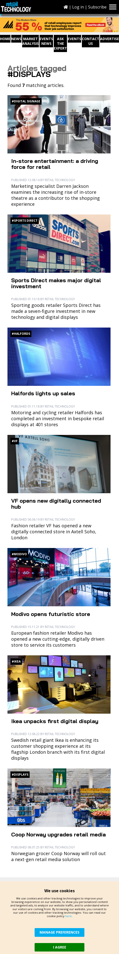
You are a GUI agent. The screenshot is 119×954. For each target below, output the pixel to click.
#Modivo (19, 554)
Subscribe (97, 7)
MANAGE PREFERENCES (59, 932)
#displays (20, 774)
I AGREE (59, 947)
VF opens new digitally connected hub (56, 503)
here (68, 916)
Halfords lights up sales (43, 393)
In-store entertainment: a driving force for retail (54, 163)
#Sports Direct (25, 220)
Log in (78, 7)
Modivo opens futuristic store (50, 614)
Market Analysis (30, 41)
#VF (15, 441)
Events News (46, 41)
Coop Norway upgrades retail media (58, 834)
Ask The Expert (60, 43)
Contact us (90, 41)
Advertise (109, 38)
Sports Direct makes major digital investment (56, 283)
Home (5, 38)
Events (74, 38)
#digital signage (26, 101)
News (16, 38)
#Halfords (21, 334)
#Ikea (16, 661)
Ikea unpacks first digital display (54, 721)
